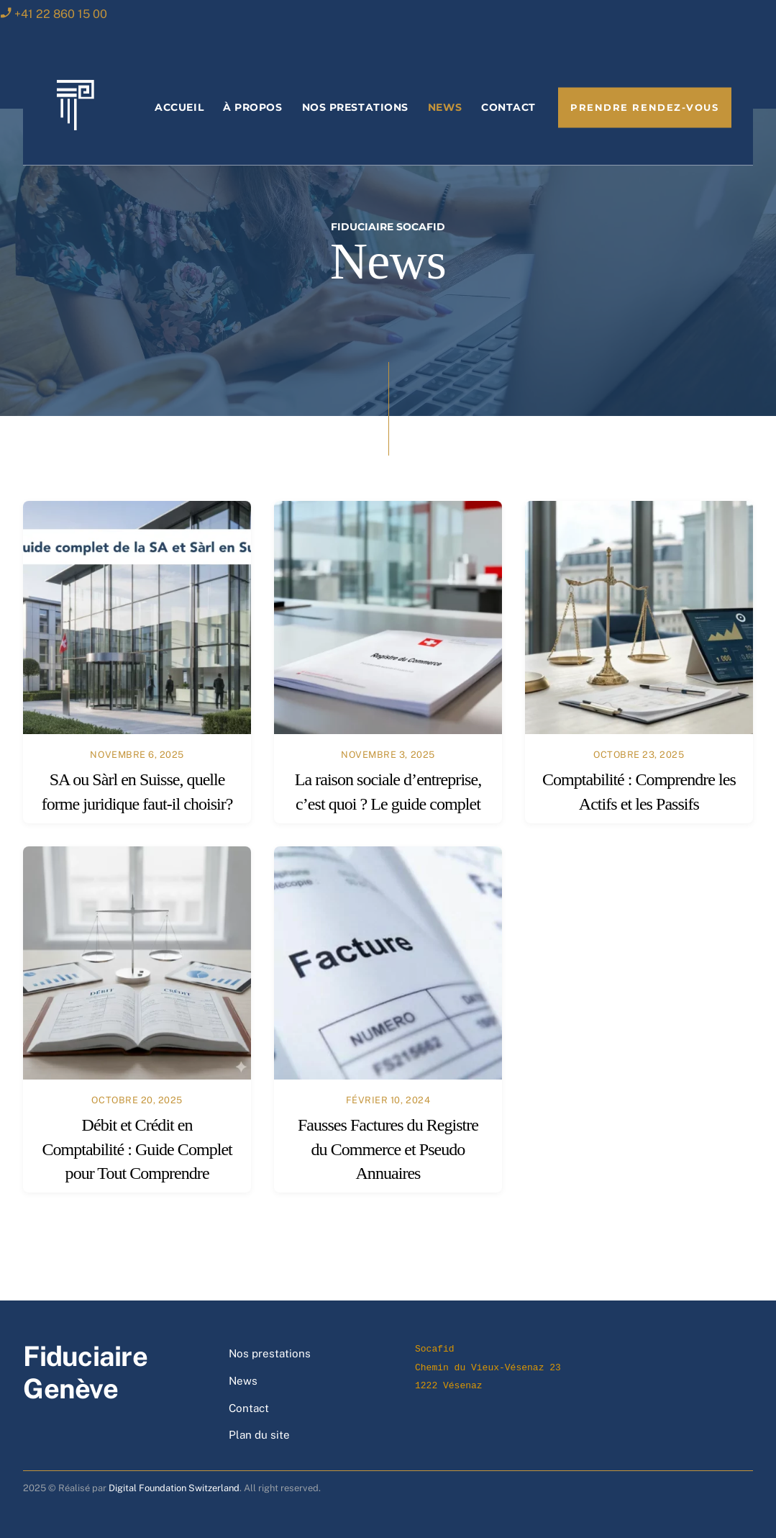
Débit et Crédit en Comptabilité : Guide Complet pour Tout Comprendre (137, 1149)
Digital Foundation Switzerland (174, 1488)
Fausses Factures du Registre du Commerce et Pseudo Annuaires (388, 1149)
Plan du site (259, 1435)
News (445, 107)
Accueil (179, 107)
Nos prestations (355, 107)
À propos (252, 107)
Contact (508, 107)
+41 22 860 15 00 (60, 14)
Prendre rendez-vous (644, 107)
